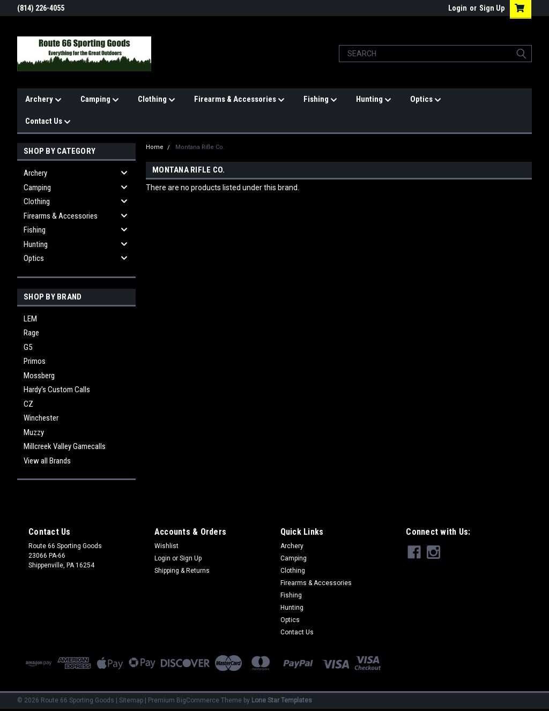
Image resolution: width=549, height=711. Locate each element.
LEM (30, 319)
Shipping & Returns (182, 570)
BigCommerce (197, 700)
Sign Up (492, 8)
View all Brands (47, 461)
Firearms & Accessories (239, 99)
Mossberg (39, 375)
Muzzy (34, 432)
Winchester (41, 418)
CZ (28, 404)
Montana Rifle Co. (200, 147)
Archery (43, 99)
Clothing (156, 99)
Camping (99, 99)
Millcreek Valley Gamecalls (65, 446)
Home (155, 147)
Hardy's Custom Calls (57, 389)
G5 (28, 347)
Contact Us (48, 121)
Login (457, 8)
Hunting (373, 99)
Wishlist (166, 546)
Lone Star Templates (281, 700)
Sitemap (131, 700)
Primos (35, 361)
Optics (425, 99)
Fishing (320, 99)
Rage (31, 333)
